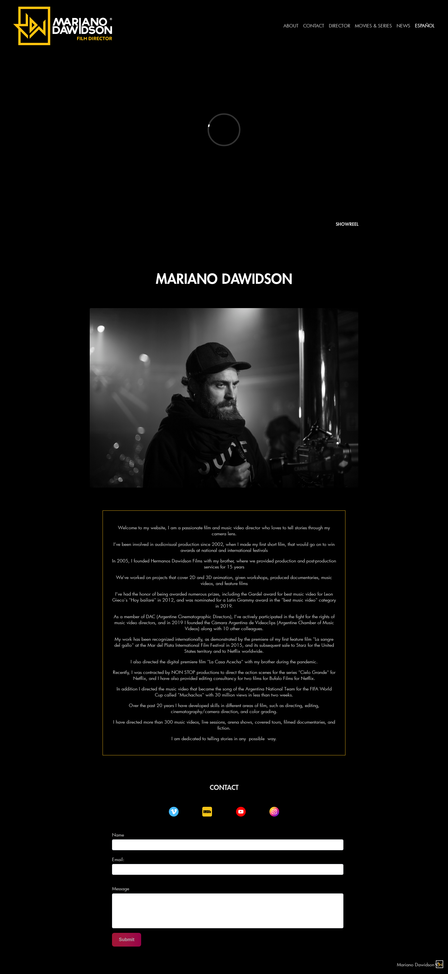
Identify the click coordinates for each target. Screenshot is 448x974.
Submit (126, 939)
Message (120, 888)
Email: (118, 859)
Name (118, 835)
